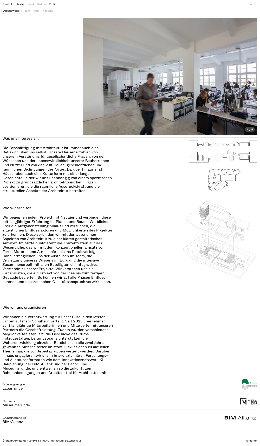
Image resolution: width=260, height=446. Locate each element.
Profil (52, 4)
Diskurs (42, 4)
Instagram (251, 441)
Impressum (57, 441)
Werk (31, 4)
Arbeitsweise (11, 11)
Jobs (36, 11)
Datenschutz (73, 441)
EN (255, 4)
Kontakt (48, 11)
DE (251, 4)
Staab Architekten (14, 4)
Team (26, 11)
